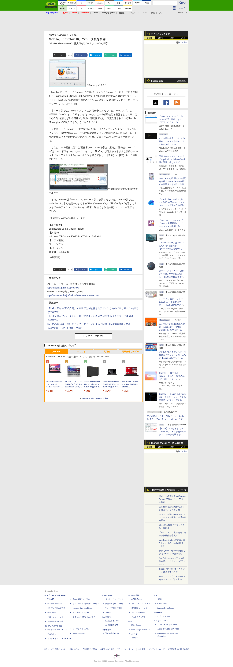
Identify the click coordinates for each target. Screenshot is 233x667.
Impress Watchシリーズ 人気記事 (167, 443)
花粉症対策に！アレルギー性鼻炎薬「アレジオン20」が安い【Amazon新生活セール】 (172, 355)
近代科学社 (106, 630)
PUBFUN (158, 613)
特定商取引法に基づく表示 (178, 649)
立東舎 (108, 613)
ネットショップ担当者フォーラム (86, 604)
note (112, 55)
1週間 (172, 38)
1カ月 (183, 38)
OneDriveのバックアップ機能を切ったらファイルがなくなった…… (172, 561)
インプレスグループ (156, 649)
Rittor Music (107, 595)
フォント (162, 13)
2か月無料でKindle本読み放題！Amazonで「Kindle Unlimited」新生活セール (172, 327)
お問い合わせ (74, 649)
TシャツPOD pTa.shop (167, 624)
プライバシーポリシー (126, 649)
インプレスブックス (81, 629)
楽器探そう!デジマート (114, 604)
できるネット (52, 634)
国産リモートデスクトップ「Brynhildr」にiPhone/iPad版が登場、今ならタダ (172, 159)
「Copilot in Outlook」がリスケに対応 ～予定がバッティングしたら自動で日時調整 (172, 202)
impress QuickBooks (165, 608)
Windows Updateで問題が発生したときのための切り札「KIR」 (172, 543)
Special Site (157, 81)
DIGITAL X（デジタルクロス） (85, 617)
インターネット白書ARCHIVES (60, 639)
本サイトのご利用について (55, 649)
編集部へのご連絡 (107, 649)
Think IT (50, 599)
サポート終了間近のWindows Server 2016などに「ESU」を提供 (172, 499)
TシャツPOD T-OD (113, 608)
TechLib (134, 638)
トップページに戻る (93, 336)
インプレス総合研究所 (56, 608)
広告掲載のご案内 (89, 649)
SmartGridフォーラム (81, 599)
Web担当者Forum (54, 604)
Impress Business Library (83, 608)
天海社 (160, 599)
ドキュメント (134, 13)
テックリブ (132, 634)
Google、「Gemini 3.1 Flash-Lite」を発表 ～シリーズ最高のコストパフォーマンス (172, 397)
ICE (155, 595)
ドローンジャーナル (55, 617)
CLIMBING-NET (111, 625)
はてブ (97, 55)
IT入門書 (106, 351)
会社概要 (141, 649)
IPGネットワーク (161, 621)
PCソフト (81, 351)
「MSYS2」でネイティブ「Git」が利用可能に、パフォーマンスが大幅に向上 (172, 223)
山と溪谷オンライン (113, 621)
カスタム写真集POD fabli (168, 629)
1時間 (149, 38)
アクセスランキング (160, 34)
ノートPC (56, 351)
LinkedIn (127, 55)
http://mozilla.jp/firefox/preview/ (63, 287)
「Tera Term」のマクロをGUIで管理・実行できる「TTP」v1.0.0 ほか (171, 119)
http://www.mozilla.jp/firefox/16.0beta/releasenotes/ (73, 295)
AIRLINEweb (136, 599)
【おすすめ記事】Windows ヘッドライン (169, 490)
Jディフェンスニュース (140, 604)
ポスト (61, 55)
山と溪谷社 (106, 617)
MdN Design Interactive (140, 630)
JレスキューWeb (138, 613)
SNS (145, 13)
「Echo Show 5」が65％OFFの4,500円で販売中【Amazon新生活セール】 (172, 245)
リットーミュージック (114, 599)
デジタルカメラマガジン (57, 630)
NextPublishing (79, 633)
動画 (153, 13)
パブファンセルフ (164, 616)
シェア (82, 55)
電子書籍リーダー (130, 351)
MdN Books (136, 625)
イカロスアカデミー (139, 617)
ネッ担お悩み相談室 (55, 621)
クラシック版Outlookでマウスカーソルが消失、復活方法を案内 (172, 517)
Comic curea (162, 604)
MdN (130, 621)
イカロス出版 (133, 595)
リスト (69, 55)
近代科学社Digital (112, 633)
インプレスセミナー (81, 613)
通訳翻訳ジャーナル (139, 608)
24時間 (160, 38)
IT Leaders (51, 613)
